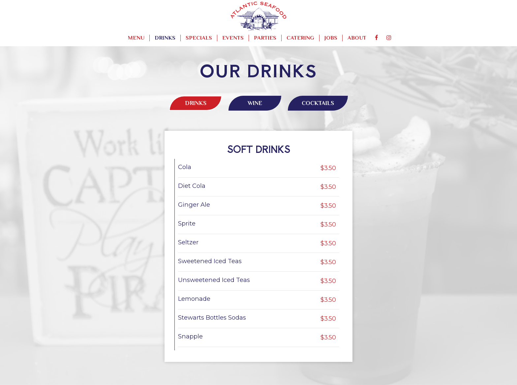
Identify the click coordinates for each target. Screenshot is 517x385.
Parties (265, 38)
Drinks (165, 38)
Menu (136, 38)
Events (233, 38)
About (357, 38)
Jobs (330, 38)
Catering (300, 38)
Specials (199, 38)
